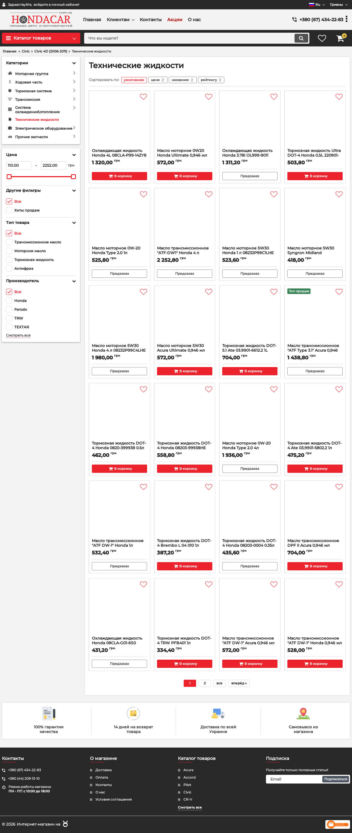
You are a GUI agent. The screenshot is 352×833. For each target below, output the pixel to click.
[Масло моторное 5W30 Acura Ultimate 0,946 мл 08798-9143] (184, 316)
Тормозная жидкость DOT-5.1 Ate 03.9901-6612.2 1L (249, 351)
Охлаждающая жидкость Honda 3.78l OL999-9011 (249, 156)
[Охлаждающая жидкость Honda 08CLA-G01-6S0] (119, 608)
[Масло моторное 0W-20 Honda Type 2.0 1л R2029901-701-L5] (119, 218)
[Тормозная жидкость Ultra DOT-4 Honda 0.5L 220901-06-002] (315, 121)
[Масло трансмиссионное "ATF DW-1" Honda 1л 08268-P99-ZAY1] (119, 511)
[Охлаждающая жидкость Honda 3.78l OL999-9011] (249, 121)
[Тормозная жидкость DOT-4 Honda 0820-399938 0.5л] (119, 413)
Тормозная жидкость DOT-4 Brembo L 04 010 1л (184, 546)
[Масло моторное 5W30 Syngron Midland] (315, 218)
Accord (189, 777)
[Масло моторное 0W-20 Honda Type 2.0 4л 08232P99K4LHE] (249, 413)
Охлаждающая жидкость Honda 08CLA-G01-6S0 (119, 643)
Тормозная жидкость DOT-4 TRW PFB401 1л (184, 643)
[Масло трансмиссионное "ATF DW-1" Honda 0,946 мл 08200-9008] (315, 608)
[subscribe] (308, 779)
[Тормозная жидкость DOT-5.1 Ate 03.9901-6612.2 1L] (249, 316)
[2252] (53, 165)
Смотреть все (18, 335)
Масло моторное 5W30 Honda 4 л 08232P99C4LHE (119, 351)
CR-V (187, 799)
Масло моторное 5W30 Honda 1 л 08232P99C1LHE (249, 253)
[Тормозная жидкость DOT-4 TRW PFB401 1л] (184, 608)
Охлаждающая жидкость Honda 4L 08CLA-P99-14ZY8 (119, 156)
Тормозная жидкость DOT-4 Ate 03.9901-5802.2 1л (315, 448)
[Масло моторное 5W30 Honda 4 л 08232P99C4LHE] (119, 316)
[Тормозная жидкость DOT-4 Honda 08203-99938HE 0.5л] (184, 413)
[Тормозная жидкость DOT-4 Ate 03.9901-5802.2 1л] (315, 413)
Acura (188, 770)
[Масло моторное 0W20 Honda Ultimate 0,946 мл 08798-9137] (184, 121)
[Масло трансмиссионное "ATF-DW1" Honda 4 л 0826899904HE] (184, 218)
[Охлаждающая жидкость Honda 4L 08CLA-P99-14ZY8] (119, 121)
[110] (18, 165)
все (219, 683)
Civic (187, 792)
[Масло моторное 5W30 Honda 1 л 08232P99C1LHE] (249, 218)
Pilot (187, 785)
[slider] (9, 176)
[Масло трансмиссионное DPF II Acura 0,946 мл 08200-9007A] (315, 511)
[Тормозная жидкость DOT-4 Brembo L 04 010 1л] (184, 511)
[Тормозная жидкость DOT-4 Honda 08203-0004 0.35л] (249, 511)
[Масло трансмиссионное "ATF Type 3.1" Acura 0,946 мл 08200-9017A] (315, 316)
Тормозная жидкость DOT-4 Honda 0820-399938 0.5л (119, 448)
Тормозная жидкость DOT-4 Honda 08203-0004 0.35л (249, 546)
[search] (196, 38)
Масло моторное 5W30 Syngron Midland (315, 253)
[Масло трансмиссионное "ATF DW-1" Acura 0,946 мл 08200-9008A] (249, 608)
